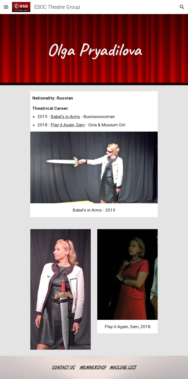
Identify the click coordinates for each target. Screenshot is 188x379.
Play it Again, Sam (68, 124)
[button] (6, 7)
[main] (93, 49)
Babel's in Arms (65, 116)
